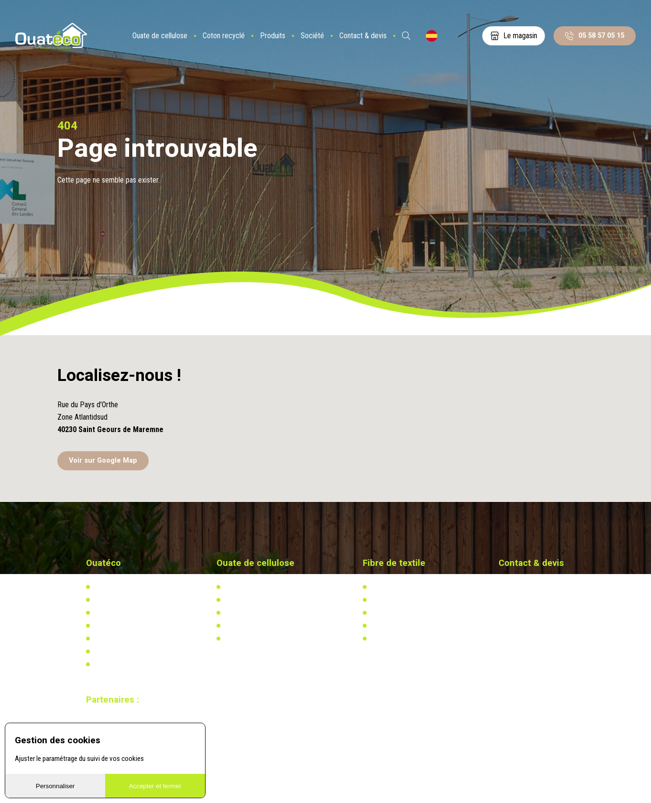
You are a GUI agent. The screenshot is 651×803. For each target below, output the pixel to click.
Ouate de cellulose (159, 35)
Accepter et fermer (155, 786)
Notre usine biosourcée (125, 612)
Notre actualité (114, 600)
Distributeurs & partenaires (130, 625)
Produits (272, 35)
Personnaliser (55, 786)
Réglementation (246, 612)
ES (431, 36)
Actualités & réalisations (258, 600)
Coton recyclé (224, 35)
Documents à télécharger (128, 638)
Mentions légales (117, 664)
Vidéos (102, 651)
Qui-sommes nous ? (121, 587)
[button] (325, 398)
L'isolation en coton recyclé (408, 587)
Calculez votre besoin (253, 638)
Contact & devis (363, 35)
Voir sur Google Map (103, 461)
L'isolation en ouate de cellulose (268, 587)
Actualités (384, 600)
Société (312, 35)
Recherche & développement (263, 625)
